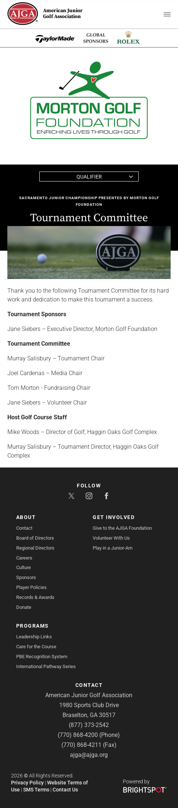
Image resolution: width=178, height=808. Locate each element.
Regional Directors (35, 548)
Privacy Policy (27, 783)
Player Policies (31, 587)
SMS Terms (36, 790)
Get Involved (114, 517)
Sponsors (26, 577)
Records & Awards (35, 597)
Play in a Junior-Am (112, 548)
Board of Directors (35, 538)
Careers (24, 558)
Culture (23, 567)
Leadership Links (34, 636)
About (26, 517)
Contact (24, 528)
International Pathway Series (46, 666)
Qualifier (89, 177)
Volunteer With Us (111, 538)
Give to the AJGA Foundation (122, 528)
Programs (32, 626)
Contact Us (65, 790)
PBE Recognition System (41, 656)
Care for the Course (36, 646)
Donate (23, 607)
